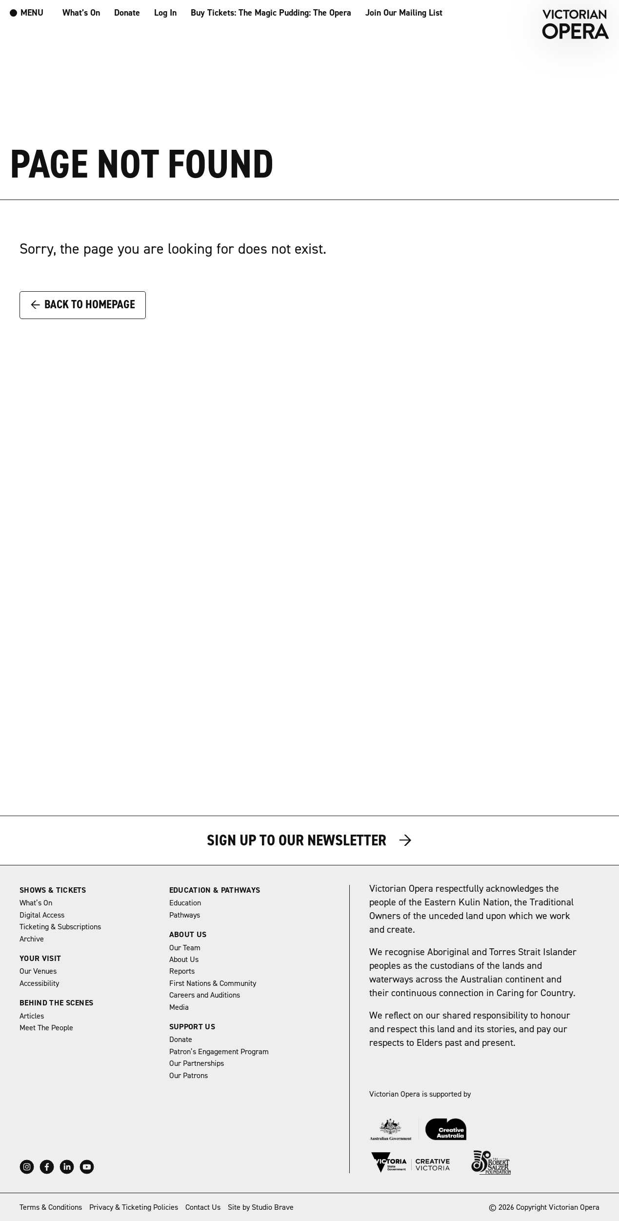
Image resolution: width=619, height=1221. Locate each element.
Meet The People (46, 1028)
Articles (32, 1016)
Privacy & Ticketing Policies (133, 1207)
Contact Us (202, 1207)
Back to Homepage (82, 304)
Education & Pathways (214, 890)
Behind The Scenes (56, 1003)
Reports (182, 971)
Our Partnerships (196, 1063)
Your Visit (40, 958)
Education (185, 903)
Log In (165, 13)
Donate (127, 13)
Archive (32, 939)
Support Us (192, 1027)
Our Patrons (188, 1076)
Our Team (184, 948)
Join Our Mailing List (403, 13)
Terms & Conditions (51, 1207)
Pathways (184, 915)
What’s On (81, 13)
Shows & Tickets (53, 890)
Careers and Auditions (204, 995)
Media (179, 1007)
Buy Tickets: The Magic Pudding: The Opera (271, 13)
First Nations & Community (212, 983)
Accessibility (39, 983)
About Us (188, 935)
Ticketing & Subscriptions (60, 927)
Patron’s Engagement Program (219, 1052)
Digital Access (42, 915)
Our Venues (38, 971)
